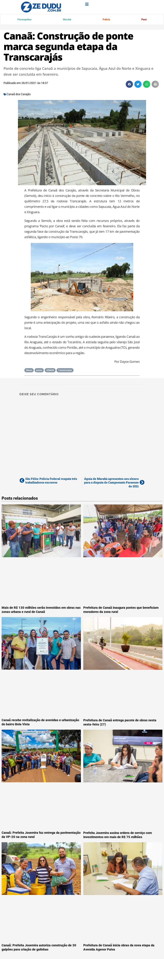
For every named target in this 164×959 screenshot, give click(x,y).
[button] (129, 84)
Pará (143, 20)
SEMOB (50, 371)
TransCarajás (65, 371)
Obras (29, 371)
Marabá (66, 20)
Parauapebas (24, 20)
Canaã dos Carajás (19, 94)
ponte (39, 371)
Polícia (105, 20)
